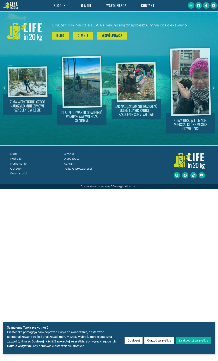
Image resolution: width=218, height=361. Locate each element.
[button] (4, 87)
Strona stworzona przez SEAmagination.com (109, 186)
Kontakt (147, 5)
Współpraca (116, 5)
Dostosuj (132, 340)
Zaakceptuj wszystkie (193, 340)
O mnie (86, 5)
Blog (60, 5)
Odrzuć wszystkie (159, 340)
